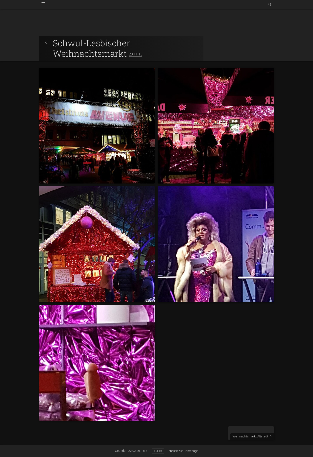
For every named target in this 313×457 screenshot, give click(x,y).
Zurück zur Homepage (183, 451)
